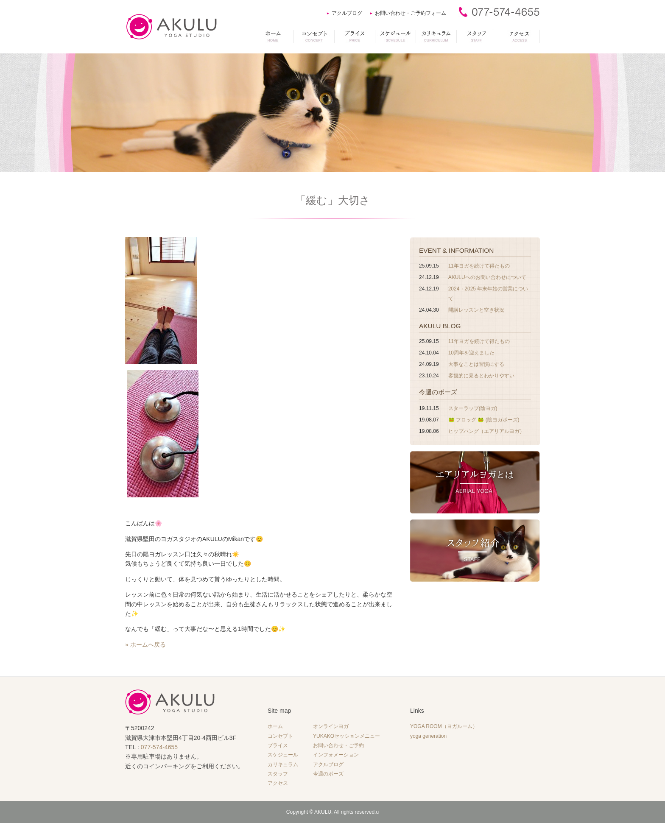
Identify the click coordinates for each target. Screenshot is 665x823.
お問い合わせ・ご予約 (338, 745)
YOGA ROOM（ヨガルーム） (444, 726)
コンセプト (280, 736)
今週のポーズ (438, 392)
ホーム (275, 726)
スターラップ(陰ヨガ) (472, 408)
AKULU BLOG (440, 325)
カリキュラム (283, 764)
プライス (278, 745)
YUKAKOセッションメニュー (346, 736)
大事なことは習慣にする (476, 364)
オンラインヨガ (331, 726)
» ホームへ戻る (145, 644)
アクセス (278, 783)
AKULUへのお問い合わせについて (487, 277)
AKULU (322, 812)
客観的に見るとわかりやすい (481, 376)
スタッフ (278, 774)
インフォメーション (336, 755)
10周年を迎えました (471, 353)
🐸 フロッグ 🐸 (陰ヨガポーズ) (484, 420)
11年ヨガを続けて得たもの (479, 266)
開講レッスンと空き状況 (476, 310)
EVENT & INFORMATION (456, 250)
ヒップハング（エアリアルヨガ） (486, 431)
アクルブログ (347, 13)
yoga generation (428, 736)
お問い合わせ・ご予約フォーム (410, 13)
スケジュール (283, 755)
